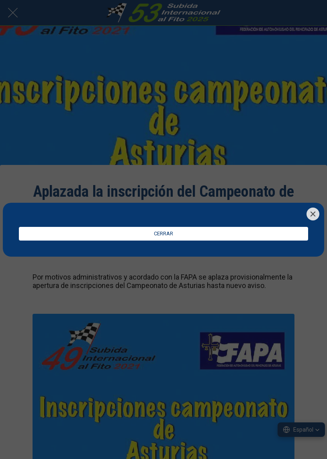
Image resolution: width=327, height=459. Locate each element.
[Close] (313, 214)
